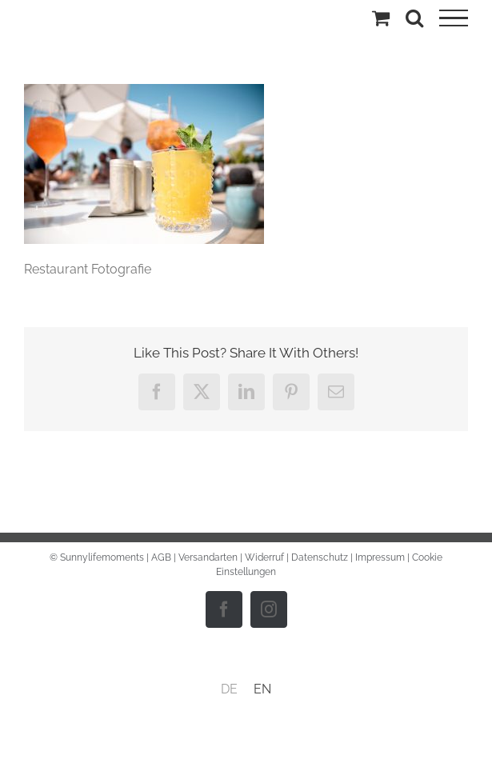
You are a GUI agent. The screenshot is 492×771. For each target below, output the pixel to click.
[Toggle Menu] (453, 18)
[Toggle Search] (414, 17)
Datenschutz (319, 557)
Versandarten (208, 557)
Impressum (380, 557)
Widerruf (264, 557)
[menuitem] (229, 689)
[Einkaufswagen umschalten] (381, 17)
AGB (161, 557)
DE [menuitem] (229, 689)
